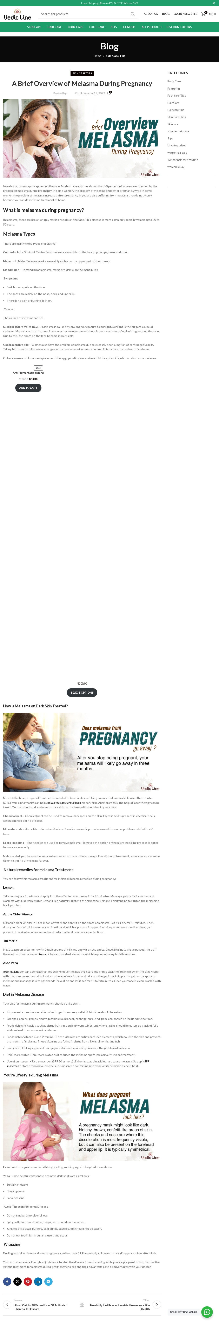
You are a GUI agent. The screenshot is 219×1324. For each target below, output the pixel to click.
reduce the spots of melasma (63, 804)
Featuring (173, 90)
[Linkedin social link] (38, 1283)
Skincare (172, 126)
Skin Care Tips (115, 58)
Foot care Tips (176, 97)
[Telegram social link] (48, 1283)
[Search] (89, 15)
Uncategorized (176, 147)
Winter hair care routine (182, 161)
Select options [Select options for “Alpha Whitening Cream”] (82, 694)
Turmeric (44, 956)
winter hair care (177, 154)
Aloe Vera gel (11, 973)
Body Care (174, 83)
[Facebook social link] (7, 1283)
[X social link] (17, 1283)
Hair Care (173, 104)
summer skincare (178, 133)
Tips (170, 140)
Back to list (82, 1307)
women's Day (175, 169)
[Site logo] (18, 14)
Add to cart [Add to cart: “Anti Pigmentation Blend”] (28, 394)
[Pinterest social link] (28, 1283)
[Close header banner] (214, 3)
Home (97, 58)
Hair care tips (175, 111)
